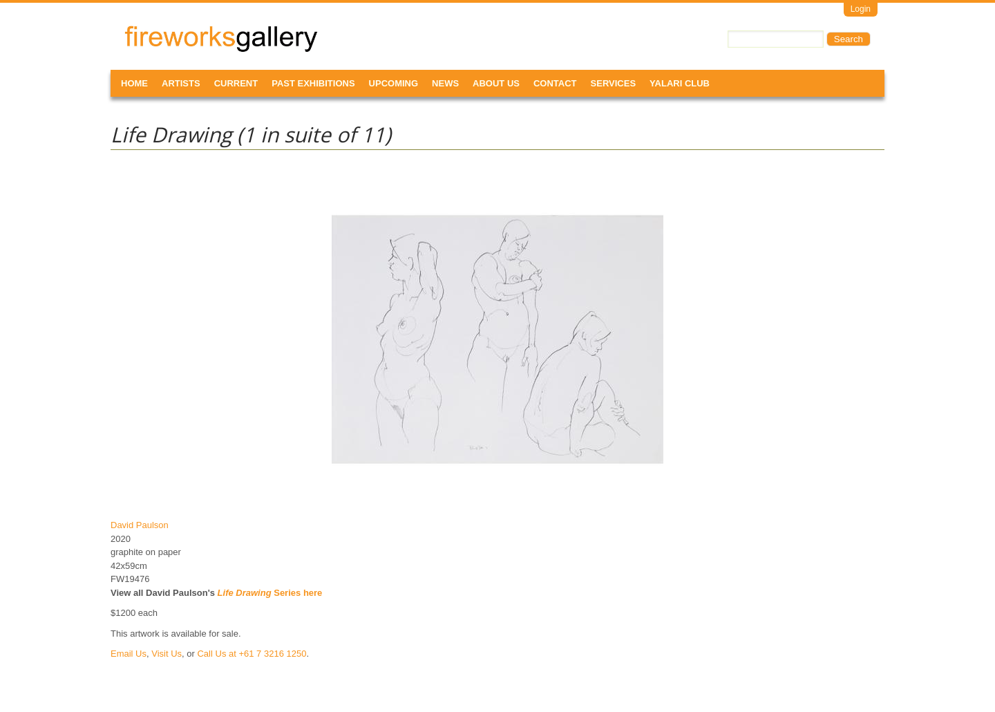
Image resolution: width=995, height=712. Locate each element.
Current (236, 83)
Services (613, 83)
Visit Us (166, 653)
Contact (555, 83)
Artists (181, 83)
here (312, 593)
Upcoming (394, 83)
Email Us (128, 653)
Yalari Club (680, 83)
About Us (496, 83)
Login (861, 9)
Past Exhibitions (313, 83)
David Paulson (140, 525)
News (445, 83)
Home (134, 83)
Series (259, 593)
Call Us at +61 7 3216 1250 (251, 653)
